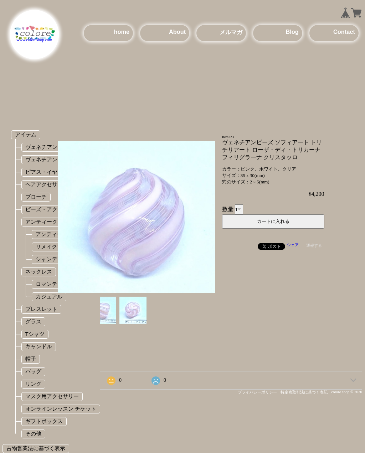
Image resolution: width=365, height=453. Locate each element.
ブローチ (36, 197)
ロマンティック (54, 284)
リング (33, 384)
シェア (293, 245)
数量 (227, 209)
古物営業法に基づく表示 (35, 448)
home (121, 31)
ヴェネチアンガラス (49, 147)
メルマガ (231, 32)
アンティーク (41, 222)
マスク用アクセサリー (52, 396)
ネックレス (38, 272)
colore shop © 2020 (346, 392)
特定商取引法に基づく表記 (304, 392)
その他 (33, 434)
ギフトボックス (44, 421)
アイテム (25, 134)
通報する (314, 245)
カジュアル (49, 296)
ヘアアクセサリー (46, 184)
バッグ (33, 371)
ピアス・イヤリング (49, 172)
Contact (344, 31)
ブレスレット (41, 309)
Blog (292, 31)
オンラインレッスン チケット (60, 409)
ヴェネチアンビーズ (49, 159)
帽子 (30, 359)
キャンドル (38, 346)
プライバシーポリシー (257, 392)
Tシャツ (35, 334)
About (177, 31)
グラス (33, 321)
